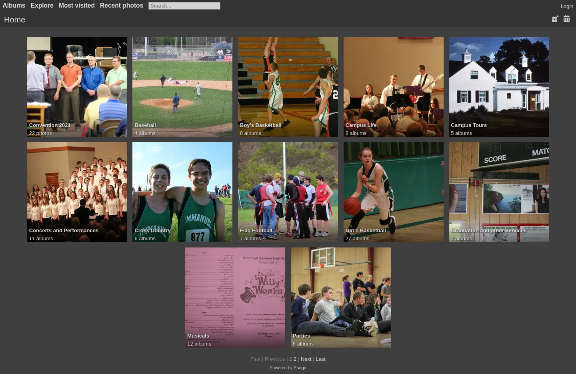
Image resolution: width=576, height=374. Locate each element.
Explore (42, 5)
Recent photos (121, 5)
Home (14, 19)
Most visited (77, 5)
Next (306, 359)
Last (321, 359)
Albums (14, 5)
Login (567, 6)
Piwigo (300, 367)
